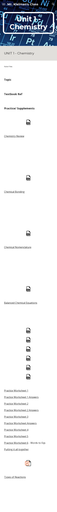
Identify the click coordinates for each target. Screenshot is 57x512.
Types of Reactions (15, 477)
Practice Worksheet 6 (16, 443)
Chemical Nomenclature (17, 247)
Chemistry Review (14, 136)
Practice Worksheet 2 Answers (21, 410)
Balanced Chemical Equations (20, 302)
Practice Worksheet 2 (16, 403)
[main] (28, 23)
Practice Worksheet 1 (16, 390)
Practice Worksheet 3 (16, 416)
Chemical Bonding (14, 191)
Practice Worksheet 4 (16, 429)
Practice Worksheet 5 (16, 436)
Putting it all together (16, 449)
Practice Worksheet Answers (20, 423)
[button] (3, 4)
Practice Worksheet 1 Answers (21, 397)
